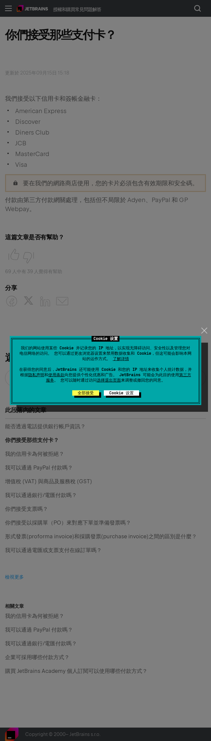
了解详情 (121, 358)
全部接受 (86, 393)
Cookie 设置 (121, 393)
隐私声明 (36, 375)
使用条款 (56, 375)
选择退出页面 (109, 380)
